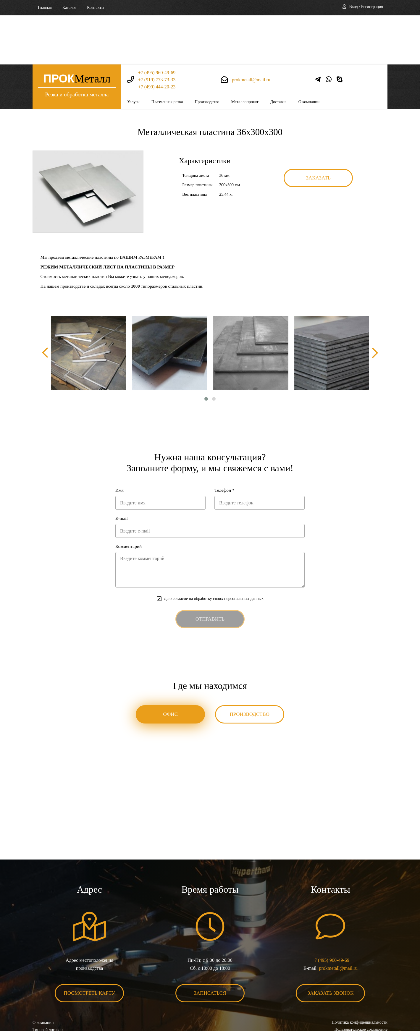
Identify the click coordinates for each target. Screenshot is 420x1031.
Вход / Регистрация (366, 6)
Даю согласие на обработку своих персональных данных (214, 551)
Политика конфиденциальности (359, 975)
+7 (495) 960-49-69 (156, 23)
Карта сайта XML (48, 996)
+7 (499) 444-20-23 (156, 37)
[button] (206, 350)
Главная (45, 7)
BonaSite (381, 1008)
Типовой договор (48, 982)
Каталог (69, 7)
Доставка (278, 53)
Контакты (95, 7)
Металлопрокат (244, 53)
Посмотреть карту (89, 946)
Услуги (133, 53)
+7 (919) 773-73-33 (156, 30)
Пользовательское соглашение (360, 982)
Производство (207, 53)
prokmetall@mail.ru (251, 30)
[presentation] (45, 304)
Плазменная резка (167, 53)
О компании (308, 53)
